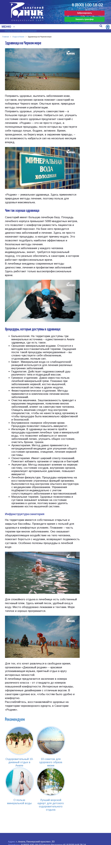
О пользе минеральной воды (19, 802)
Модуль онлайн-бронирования (21, 30)
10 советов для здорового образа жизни (50, 762)
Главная (5, 36)
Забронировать (84, 13)
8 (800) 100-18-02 (87, 5)
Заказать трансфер (84, 19)
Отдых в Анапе (18, 36)
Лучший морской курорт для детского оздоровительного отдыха (51, 805)
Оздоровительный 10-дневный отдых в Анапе (19, 762)
